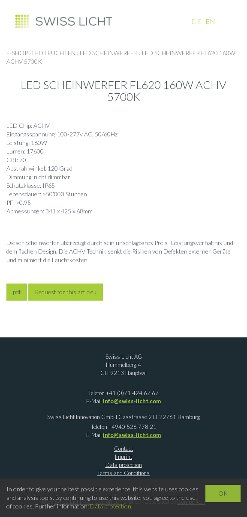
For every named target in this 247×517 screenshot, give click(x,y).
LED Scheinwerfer (109, 52)
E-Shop (17, 52)
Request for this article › (65, 291)
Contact (123, 448)
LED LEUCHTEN (53, 52)
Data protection (123, 464)
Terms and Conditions (123, 473)
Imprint (123, 456)
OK (223, 493)
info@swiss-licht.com (132, 401)
